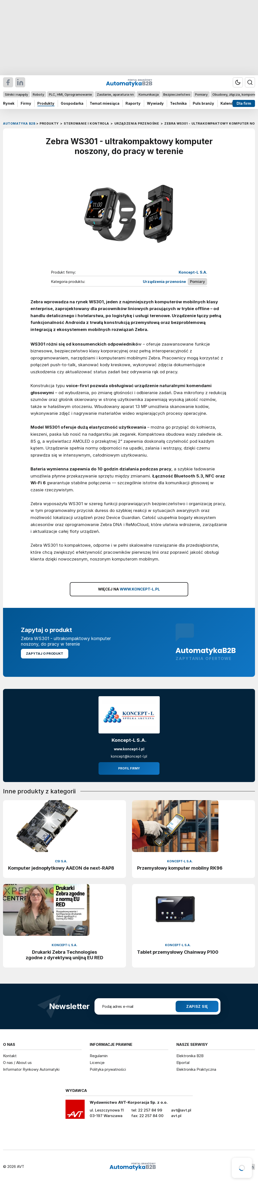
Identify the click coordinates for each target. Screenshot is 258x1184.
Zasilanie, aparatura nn (115, 94)
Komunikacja (149, 94)
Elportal (182, 1062)
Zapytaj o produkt (44, 653)
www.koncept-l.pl (129, 749)
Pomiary (201, 94)
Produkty (45, 103)
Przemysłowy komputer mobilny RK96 (179, 868)
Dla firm (244, 103)
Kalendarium (232, 103)
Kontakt (10, 1055)
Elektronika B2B (190, 1055)
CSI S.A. (61, 861)
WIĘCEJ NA (129, 589)
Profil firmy (129, 768)
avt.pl (176, 1115)
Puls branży (203, 103)
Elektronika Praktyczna (196, 1069)
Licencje (97, 1062)
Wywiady (155, 103)
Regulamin (99, 1055)
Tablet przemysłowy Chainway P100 (177, 952)
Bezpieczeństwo (176, 94)
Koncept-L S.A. (193, 272)
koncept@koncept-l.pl (129, 756)
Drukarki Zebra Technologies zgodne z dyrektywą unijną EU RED (64, 954)
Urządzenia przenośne (164, 281)
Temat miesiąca (104, 103)
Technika (178, 103)
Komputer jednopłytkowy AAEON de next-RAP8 (61, 868)
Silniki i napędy (16, 94)
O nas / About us (17, 1062)
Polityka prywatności (108, 1069)
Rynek (8, 103)
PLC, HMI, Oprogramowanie (70, 94)
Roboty (38, 94)
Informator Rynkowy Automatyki (31, 1069)
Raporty (133, 103)
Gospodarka (72, 103)
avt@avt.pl (181, 1110)
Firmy (26, 103)
